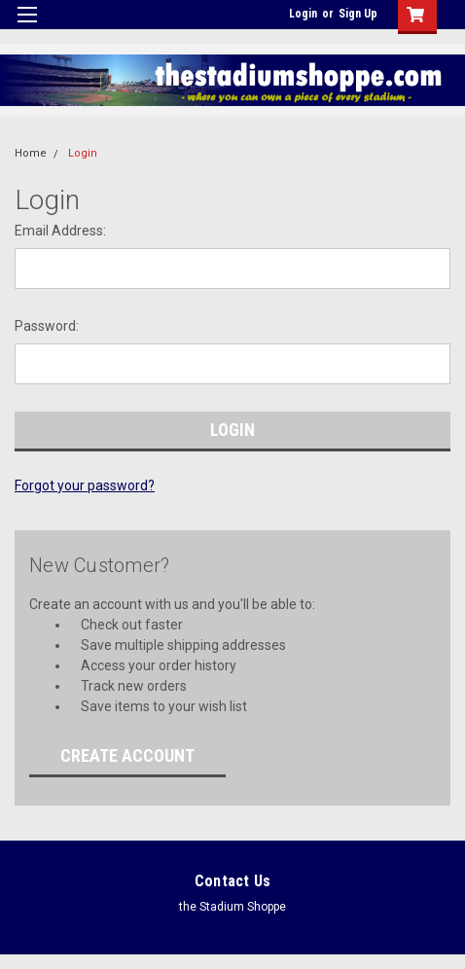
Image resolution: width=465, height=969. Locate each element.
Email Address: (60, 230)
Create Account (127, 755)
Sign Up (358, 13)
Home (31, 153)
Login (303, 13)
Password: (47, 326)
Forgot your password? (85, 485)
